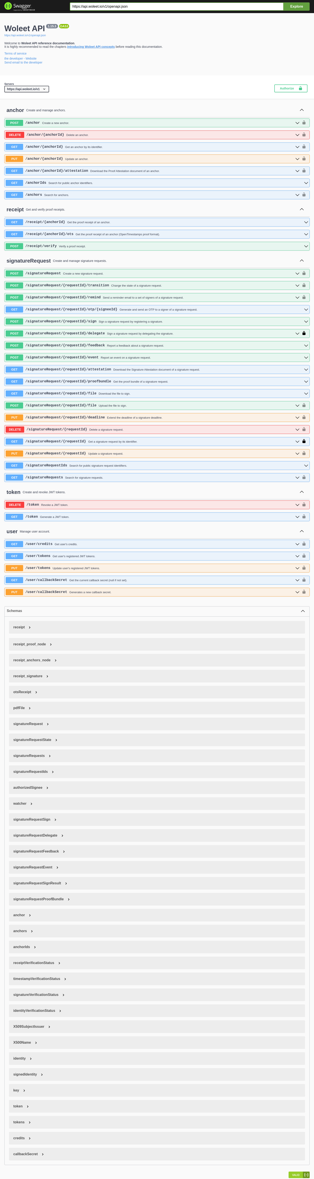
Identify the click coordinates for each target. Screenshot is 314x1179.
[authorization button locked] (304, 333)
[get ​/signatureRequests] (153, 477)
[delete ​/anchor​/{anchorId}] (153, 135)
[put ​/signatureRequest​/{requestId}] (153, 453)
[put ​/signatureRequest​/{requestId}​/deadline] (153, 417)
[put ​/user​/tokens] (153, 568)
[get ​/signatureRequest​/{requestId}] (153, 441)
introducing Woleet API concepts (91, 46)
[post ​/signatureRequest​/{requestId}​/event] (157, 357)
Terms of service (15, 53)
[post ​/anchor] (153, 123)
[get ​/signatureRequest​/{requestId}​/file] (157, 393)
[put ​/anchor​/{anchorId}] (153, 159)
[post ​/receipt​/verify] (157, 246)
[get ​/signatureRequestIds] (157, 465)
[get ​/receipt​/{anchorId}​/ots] (157, 234)
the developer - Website (20, 58)
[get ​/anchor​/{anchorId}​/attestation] (153, 171)
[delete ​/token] (153, 505)
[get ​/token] (153, 517)
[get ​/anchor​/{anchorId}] (153, 147)
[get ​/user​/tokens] (153, 556)
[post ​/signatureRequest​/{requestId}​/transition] (153, 285)
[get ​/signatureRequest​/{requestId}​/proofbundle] (157, 381)
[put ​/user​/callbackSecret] (153, 592)
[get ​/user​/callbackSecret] (153, 580)
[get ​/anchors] (153, 195)
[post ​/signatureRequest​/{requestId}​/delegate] (153, 333)
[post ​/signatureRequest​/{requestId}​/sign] (157, 321)
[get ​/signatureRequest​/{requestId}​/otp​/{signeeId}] (157, 309)
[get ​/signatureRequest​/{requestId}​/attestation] (157, 369)
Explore (296, 6)
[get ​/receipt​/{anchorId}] (157, 222)
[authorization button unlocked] (304, 122)
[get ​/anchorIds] (157, 183)
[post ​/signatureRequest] (153, 273)
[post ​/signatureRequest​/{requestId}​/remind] (153, 297)
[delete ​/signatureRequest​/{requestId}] (153, 429)
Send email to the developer (23, 62)
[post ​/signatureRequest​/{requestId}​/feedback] (157, 345)
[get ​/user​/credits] (153, 544)
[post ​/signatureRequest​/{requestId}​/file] (153, 405)
